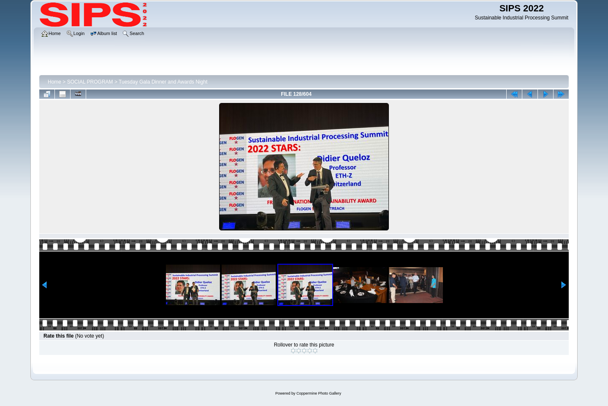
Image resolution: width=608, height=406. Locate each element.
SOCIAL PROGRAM (90, 82)
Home (54, 82)
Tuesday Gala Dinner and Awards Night (163, 82)
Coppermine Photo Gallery (318, 393)
